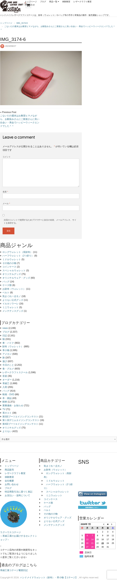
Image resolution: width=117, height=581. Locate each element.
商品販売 (9, 469)
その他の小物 (9, 263)
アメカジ (7, 354)
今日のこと (8, 365)
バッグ (5, 281)
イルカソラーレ (10, 303)
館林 (4, 402)
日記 (4, 335)
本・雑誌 (7, 398)
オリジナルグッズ (11, 274)
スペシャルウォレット (13, 270)
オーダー (7, 380)
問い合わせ (30, 4)
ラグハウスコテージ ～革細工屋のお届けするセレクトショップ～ (18, 536)
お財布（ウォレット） (13, 289)
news (5, 328)
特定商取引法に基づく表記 (18, 491)
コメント (7, 157)
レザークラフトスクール (15, 372)
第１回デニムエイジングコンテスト (20, 420)
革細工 (5, 383)
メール (6, 203)
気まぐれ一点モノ (11, 296)
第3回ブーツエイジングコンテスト (20, 416)
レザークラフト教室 (82, 1)
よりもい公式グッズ (12, 300)
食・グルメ (8, 368)
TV (3, 409)
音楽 (4, 376)
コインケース (9, 267)
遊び (4, 361)
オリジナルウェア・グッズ (16, 278)
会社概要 (9, 481)
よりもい (7, 431)
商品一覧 (53, 1)
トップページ (31, 1)
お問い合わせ (12, 484)
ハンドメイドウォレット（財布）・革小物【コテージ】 (49, 577)
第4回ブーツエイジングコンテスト (20, 424)
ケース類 (7, 285)
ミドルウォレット (11, 259)
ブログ (43, 1)
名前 (5, 192)
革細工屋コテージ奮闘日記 (14, 570)
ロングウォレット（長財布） (17, 252)
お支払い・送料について (17, 495)
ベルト (5, 292)
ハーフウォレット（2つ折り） (18, 255)
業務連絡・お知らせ (12, 405)
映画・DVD (8, 394)
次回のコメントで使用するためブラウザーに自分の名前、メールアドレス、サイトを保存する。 (40, 221)
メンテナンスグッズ (12, 311)
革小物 (5, 350)
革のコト (7, 413)
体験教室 (66, 1)
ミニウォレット (10, 307)
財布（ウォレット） (12, 346)
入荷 (4, 387)
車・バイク (8, 343)
